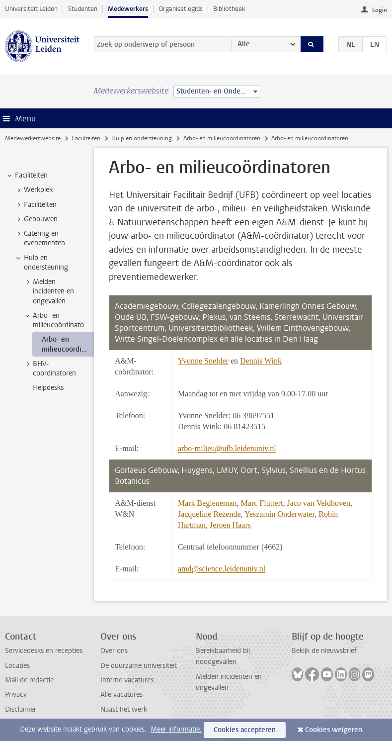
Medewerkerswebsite (33, 138)
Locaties (17, 665)
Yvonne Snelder (203, 361)
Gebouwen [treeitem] (36, 219)
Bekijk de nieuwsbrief (324, 650)
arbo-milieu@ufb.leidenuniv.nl (227, 448)
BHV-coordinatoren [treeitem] (49, 368)
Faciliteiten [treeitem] (26, 176)
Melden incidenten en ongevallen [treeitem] (48, 291)
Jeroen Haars (230, 525)
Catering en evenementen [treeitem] (39, 238)
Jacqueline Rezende (209, 514)
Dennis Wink (261, 361)
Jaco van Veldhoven (318, 503)
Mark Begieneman (207, 503)
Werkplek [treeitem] (33, 190)
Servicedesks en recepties (43, 650)
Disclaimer (20, 709)
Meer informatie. (176, 729)
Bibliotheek (229, 8)
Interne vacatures (127, 680)
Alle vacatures (121, 694)
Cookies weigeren (333, 730)
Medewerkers (128, 8)
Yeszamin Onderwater (279, 514)
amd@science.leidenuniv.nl (221, 568)
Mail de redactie (29, 680)
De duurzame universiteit (138, 665)
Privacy (16, 694)
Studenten (82, 8)
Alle (243, 44)
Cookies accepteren (245, 730)
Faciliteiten (86, 138)
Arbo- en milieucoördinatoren (221, 138)
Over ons (114, 650)
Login (379, 10)
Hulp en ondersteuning (141, 138)
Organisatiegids (180, 8)
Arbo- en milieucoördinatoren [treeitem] (58, 320)
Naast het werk (123, 709)
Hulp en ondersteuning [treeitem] (41, 262)
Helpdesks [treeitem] (48, 387)
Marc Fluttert (262, 503)
